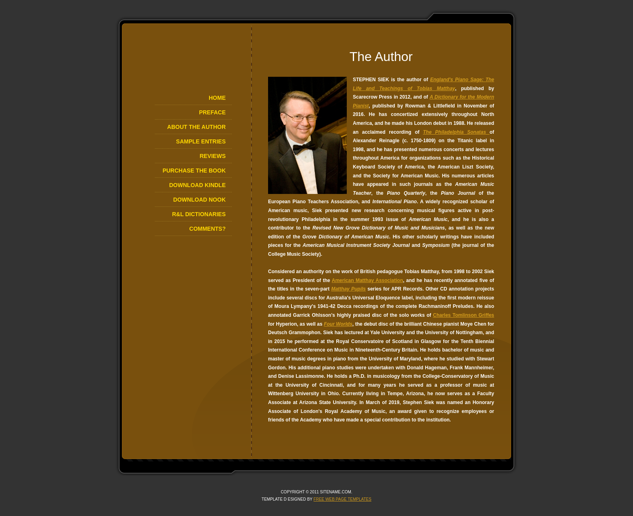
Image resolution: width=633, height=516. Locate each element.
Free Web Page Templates (342, 499)
